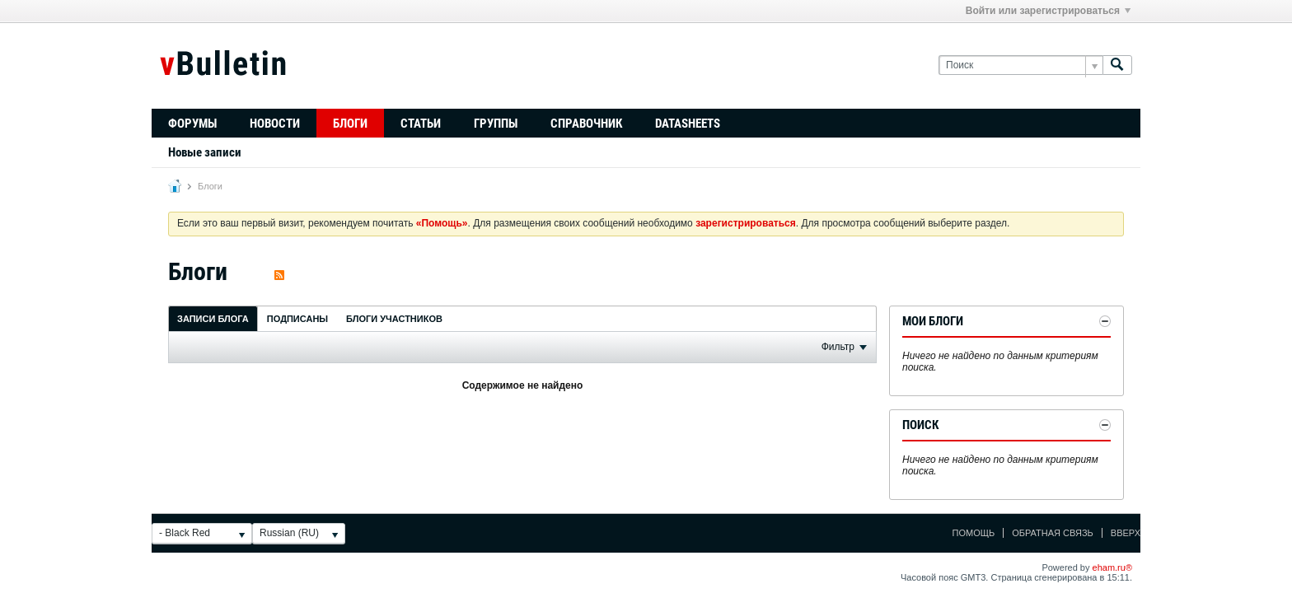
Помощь (974, 533)
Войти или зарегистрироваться (1048, 10)
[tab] (213, 318)
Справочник (586, 123)
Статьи (420, 123)
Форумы (192, 123)
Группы (495, 123)
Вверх (1125, 533)
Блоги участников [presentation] (394, 319)
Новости (275, 123)
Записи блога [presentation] (213, 319)
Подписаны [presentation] (297, 319)
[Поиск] (1020, 65)
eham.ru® (1112, 567)
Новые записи (204, 152)
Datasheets (687, 123)
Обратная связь (1052, 533)
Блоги (350, 123)
